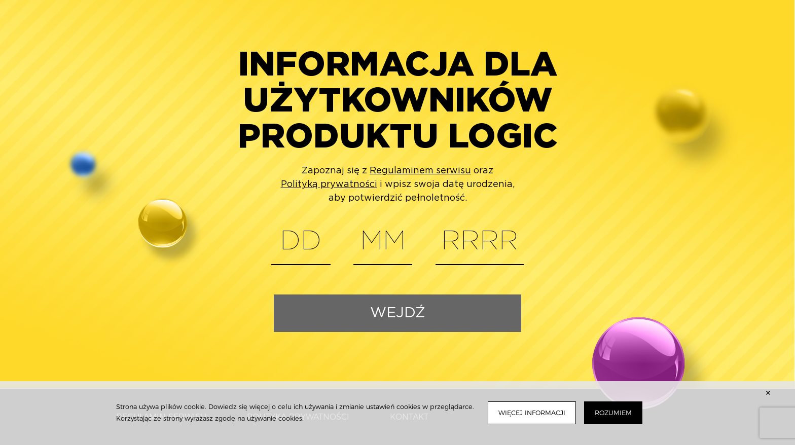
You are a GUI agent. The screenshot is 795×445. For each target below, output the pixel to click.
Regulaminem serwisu (420, 170)
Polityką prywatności (329, 184)
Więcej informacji (531, 413)
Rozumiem (613, 413)
